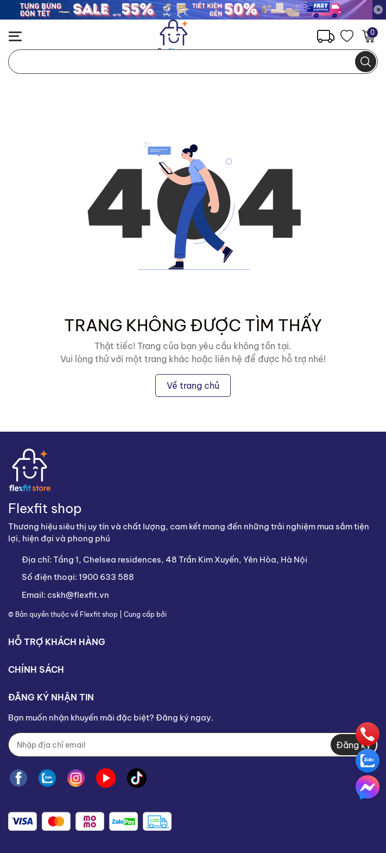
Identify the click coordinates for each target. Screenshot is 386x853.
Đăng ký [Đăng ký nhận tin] (353, 745)
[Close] (378, 10)
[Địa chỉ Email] (193, 744)
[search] (365, 61)
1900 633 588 (106, 577)
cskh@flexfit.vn (78, 595)
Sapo (177, 614)
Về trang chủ (193, 385)
